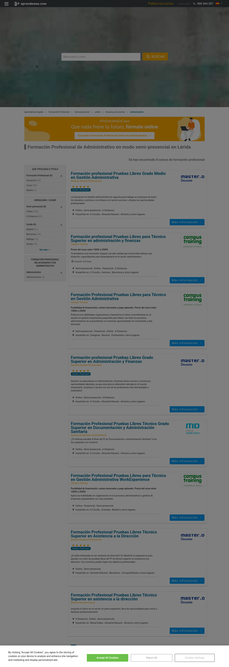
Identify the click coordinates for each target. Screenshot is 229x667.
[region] (114, 656)
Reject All (151, 657)
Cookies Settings (194, 657)
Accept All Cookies (107, 657)
